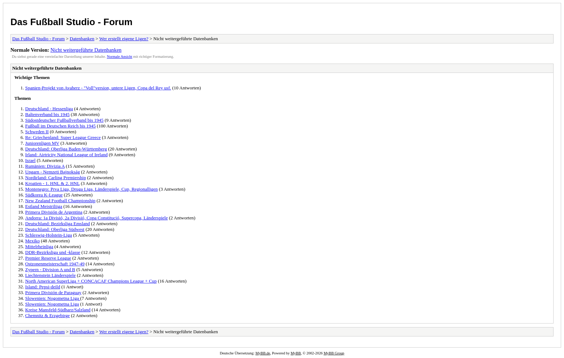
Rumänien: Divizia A (45, 166)
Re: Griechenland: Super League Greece (63, 137)
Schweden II (37, 131)
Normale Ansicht (119, 57)
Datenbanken (82, 38)
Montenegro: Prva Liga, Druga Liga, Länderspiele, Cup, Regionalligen (91, 189)
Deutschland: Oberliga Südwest (55, 229)
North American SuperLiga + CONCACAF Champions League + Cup (91, 281)
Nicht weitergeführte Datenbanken (85, 50)
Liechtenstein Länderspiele (50, 275)
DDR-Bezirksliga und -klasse (52, 252)
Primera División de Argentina (53, 212)
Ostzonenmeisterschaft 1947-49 (55, 263)
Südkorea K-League (44, 194)
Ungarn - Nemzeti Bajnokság (52, 172)
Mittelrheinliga (39, 246)
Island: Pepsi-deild (42, 286)
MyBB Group (334, 353)
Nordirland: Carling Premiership (55, 177)
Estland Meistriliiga (43, 206)
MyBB (296, 353)
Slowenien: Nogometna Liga (52, 298)
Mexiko (32, 240)
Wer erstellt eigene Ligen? (123, 38)
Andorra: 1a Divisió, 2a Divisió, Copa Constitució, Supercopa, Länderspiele (96, 217)
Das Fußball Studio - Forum (71, 22)
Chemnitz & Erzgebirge (47, 315)
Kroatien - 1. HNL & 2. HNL (52, 183)
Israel (30, 160)
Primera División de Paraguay (53, 292)
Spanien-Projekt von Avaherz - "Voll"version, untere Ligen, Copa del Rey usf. (98, 87)
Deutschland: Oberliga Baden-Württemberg (66, 149)
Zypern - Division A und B (50, 269)
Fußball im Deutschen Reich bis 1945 (60, 126)
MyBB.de (262, 353)
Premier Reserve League (48, 258)
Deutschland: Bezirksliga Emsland (57, 223)
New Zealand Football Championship (60, 200)
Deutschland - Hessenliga (49, 108)
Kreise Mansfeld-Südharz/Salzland (58, 309)
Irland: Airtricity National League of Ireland (66, 154)
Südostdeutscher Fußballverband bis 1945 (64, 120)
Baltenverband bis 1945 (47, 114)
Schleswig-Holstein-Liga (48, 235)
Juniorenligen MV (42, 143)
